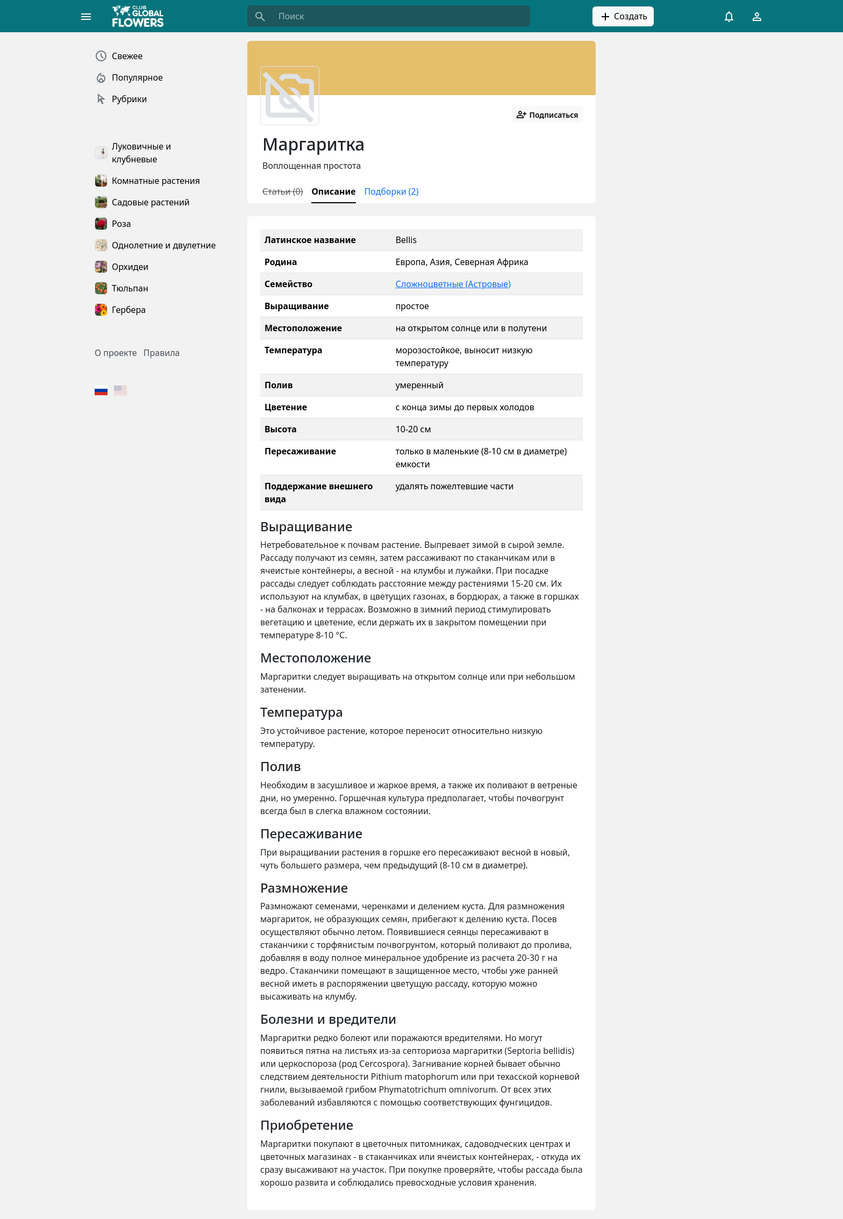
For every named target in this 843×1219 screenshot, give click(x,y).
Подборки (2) (392, 191)
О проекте (116, 353)
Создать (623, 16)
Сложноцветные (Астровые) (453, 284)
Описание (333, 191)
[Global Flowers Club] (141, 16)
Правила (162, 353)
